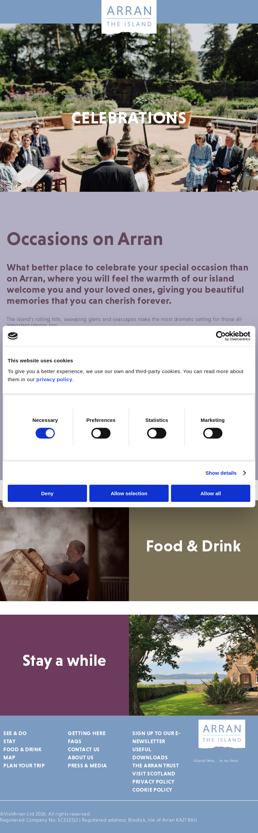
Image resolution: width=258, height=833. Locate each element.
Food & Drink (22, 749)
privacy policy (54, 379)
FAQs (75, 741)
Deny (47, 493)
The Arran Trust (155, 765)
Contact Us (84, 749)
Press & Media (87, 765)
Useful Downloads (150, 753)
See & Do (15, 733)
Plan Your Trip (24, 765)
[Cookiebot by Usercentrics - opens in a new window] (220, 336)
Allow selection (129, 493)
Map (9, 757)
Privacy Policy (153, 781)
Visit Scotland (153, 773)
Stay (9, 741)
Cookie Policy (152, 790)
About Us (81, 757)
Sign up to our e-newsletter (156, 737)
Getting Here (86, 733)
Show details (221, 473)
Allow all (211, 493)
